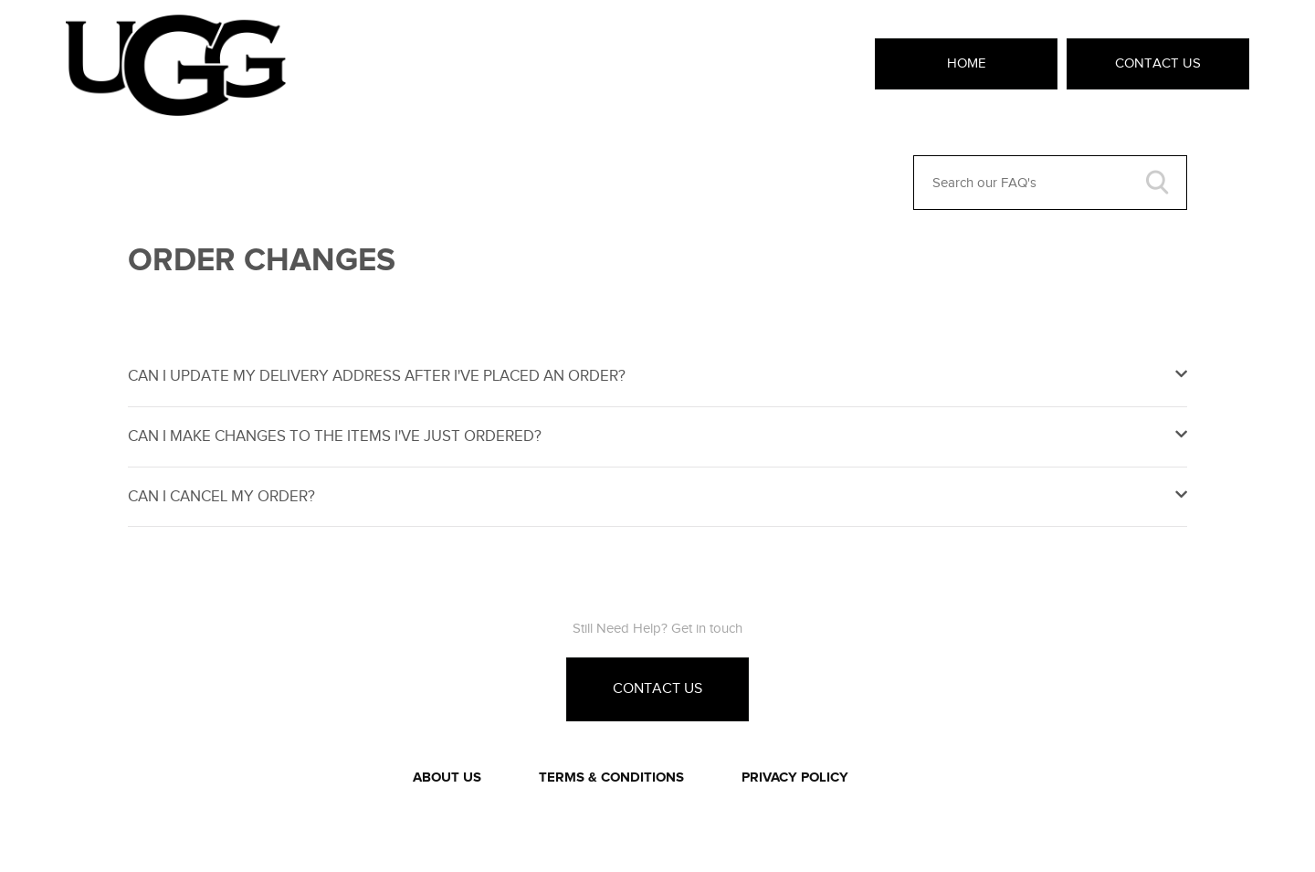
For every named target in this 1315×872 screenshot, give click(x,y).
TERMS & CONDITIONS (611, 777)
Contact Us (1158, 63)
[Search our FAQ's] (1050, 182)
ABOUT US (447, 777)
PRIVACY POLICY (795, 777)
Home (966, 63)
